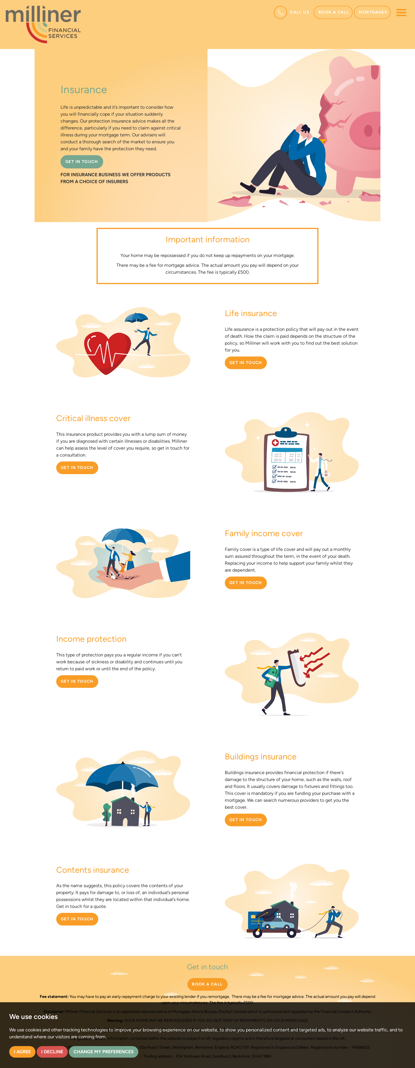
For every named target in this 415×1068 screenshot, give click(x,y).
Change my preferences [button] (103, 1051)
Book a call (333, 12)
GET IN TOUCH (81, 161)
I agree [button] (22, 1051)
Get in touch (245, 362)
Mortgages (373, 12)
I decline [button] (52, 1051)
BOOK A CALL (207, 984)
